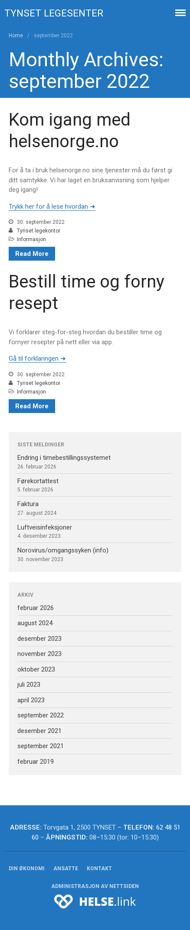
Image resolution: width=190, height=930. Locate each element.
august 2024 (34, 623)
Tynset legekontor (38, 231)
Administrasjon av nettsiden (95, 886)
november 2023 (39, 654)
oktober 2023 (36, 669)
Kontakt (99, 868)
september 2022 (40, 715)
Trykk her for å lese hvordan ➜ (52, 206)
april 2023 (31, 700)
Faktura (28, 504)
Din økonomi (27, 868)
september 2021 (40, 746)
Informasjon (31, 239)
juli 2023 (28, 684)
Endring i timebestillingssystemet (64, 458)
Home (16, 35)
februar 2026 (35, 608)
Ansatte (65, 868)
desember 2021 (39, 731)
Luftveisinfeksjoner (44, 527)
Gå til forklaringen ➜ (37, 358)
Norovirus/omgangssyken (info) (62, 550)
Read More (32, 254)
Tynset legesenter (53, 13)
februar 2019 (35, 761)
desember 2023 (39, 639)
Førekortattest (38, 481)
